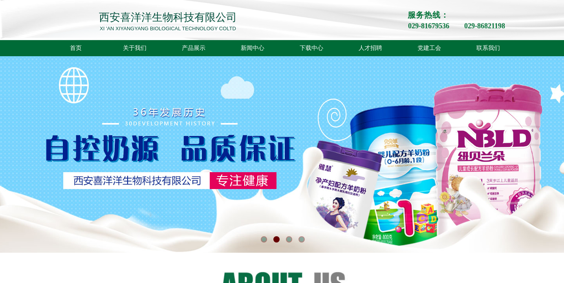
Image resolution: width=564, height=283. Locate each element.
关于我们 (134, 48)
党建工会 (429, 48)
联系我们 (488, 48)
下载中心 (311, 48)
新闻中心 (252, 48)
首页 (76, 48)
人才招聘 (370, 48)
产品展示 (193, 48)
